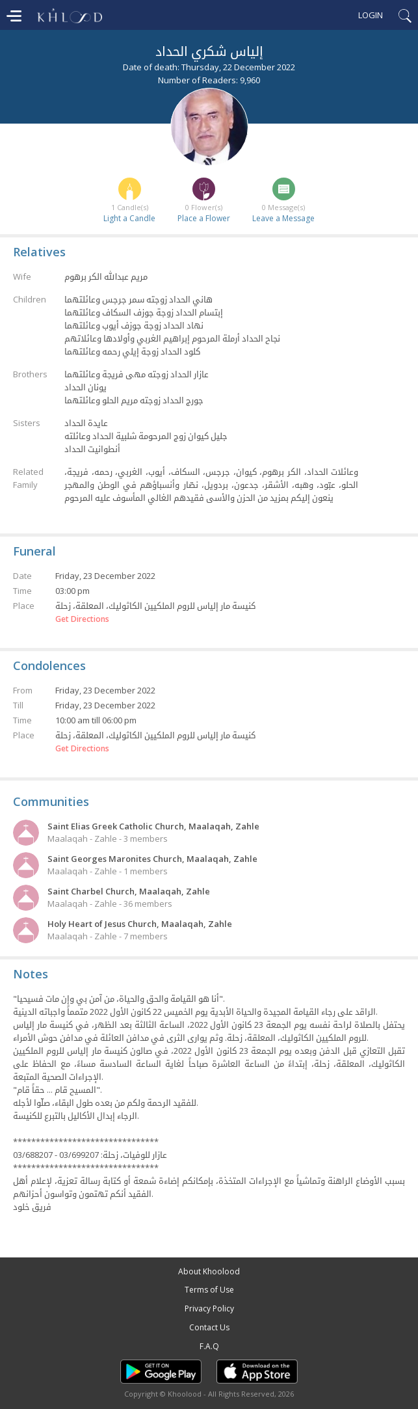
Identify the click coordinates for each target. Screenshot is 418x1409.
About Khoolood (209, 1271)
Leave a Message (283, 218)
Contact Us (209, 1327)
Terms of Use (209, 1289)
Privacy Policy (209, 1308)
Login (370, 15)
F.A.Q (209, 1346)
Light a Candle (129, 218)
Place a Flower (203, 218)
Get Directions (82, 619)
